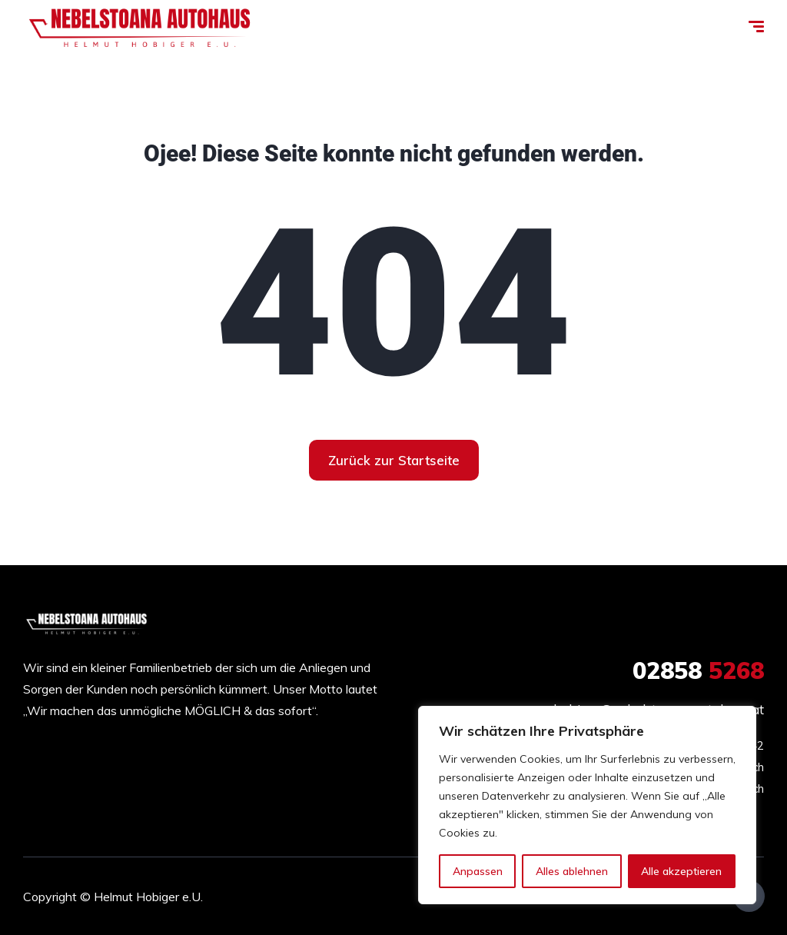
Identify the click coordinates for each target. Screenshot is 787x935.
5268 (698, 670)
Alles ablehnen (572, 871)
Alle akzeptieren (681, 871)
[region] (587, 805)
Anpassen (478, 871)
